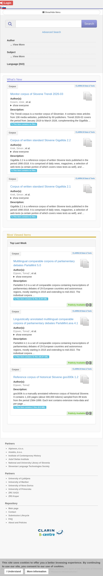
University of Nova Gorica (20, 485)
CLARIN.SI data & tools (85, 86)
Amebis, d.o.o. (15, 452)
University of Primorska (19, 489)
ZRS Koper (13, 496)
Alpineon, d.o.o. (16, 448)
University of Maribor (18, 482)
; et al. (51, 104)
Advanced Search (51, 32)
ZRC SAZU (13, 493)
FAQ (10, 519)
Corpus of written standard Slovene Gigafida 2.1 (40, 186)
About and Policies (17, 522)
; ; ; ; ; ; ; (51, 103)
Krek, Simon (16, 148)
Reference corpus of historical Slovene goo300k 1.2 (45, 377)
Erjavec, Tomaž (21, 273)
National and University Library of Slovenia (29, 463)
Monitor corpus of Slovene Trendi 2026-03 (36, 94)
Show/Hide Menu (51, 12)
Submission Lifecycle (18, 515)
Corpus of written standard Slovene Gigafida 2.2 (40, 140)
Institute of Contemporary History (24, 456)
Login (5, 3)
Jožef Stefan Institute (18, 459)
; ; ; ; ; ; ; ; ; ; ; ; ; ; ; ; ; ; (51, 150)
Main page (13, 508)
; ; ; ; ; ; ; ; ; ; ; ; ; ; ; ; (51, 196)
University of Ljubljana (19, 478)
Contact (12, 512)
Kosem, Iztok (17, 102)
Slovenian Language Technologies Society (29, 466)
